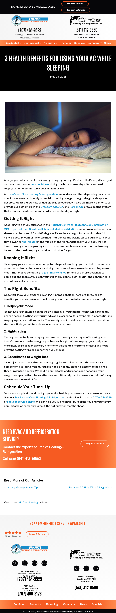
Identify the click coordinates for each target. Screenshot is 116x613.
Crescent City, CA (52, 207)
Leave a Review (37, 534)
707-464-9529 (102, 397)
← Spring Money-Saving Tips (21, 487)
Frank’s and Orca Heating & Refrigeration (33, 194)
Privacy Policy (54, 611)
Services (19, 604)
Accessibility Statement (72, 611)
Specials (79, 43)
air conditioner (40, 184)
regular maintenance (53, 272)
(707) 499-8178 (30, 593)
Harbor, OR (76, 207)
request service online (21, 401)
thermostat (29, 242)
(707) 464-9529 (29, 30)
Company (93, 43)
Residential (12, 43)
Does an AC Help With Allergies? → (90, 487)
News (107, 43)
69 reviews (16, 536)
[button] (20, 43)
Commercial (31, 43)
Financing (65, 43)
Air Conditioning (28, 502)
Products (49, 43)
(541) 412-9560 (86, 29)
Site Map (89, 611)
